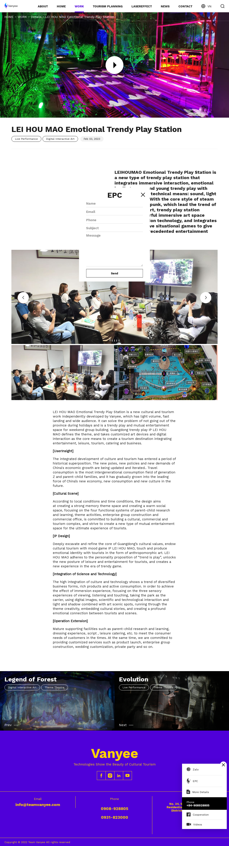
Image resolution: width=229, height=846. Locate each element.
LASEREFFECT (141, 6)
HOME (61, 6)
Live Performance (26, 138)
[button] (205, 297)
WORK (79, 6)
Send (114, 273)
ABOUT (43, 6)
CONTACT (185, 6)
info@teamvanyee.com (37, 804)
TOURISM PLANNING (108, 6)
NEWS (165, 6)
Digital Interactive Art (60, 138)
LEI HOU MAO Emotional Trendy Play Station (79, 17)
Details (36, 17)
